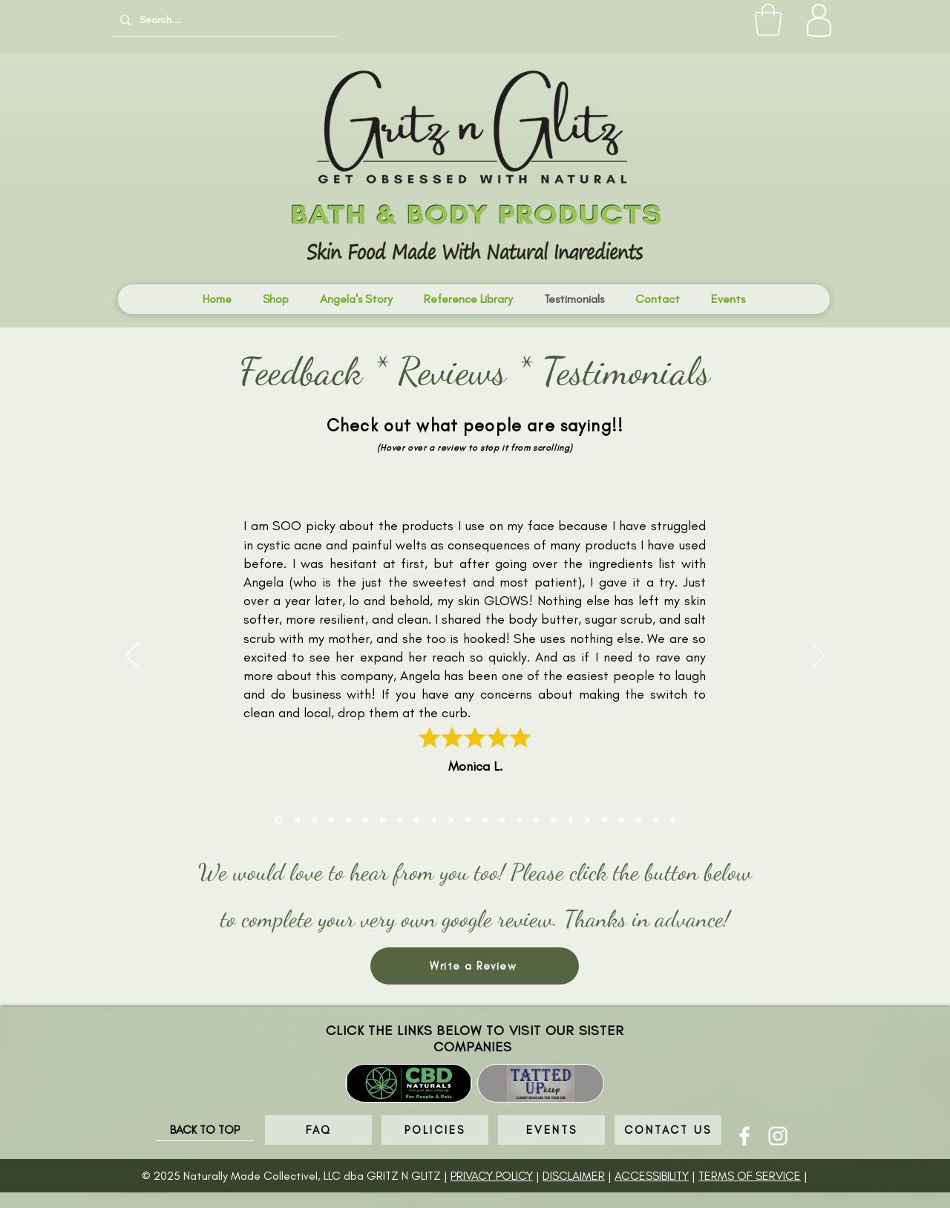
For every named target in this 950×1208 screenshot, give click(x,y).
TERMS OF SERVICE (749, 1176)
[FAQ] (318, 1130)
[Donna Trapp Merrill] (450, 820)
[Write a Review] (474, 966)
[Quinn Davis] (536, 820)
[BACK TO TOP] (205, 1130)
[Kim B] (621, 820)
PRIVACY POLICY (492, 1176)
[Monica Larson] (279, 820)
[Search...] (223, 20)
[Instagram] (777, 1136)
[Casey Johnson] (553, 820)
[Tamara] (416, 820)
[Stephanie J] (348, 820)
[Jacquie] (519, 820)
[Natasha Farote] (382, 820)
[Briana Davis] (433, 820)
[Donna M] (655, 820)
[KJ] (331, 820)
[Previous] (132, 656)
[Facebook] (744, 1136)
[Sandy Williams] (570, 820)
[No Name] (502, 820)
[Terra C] (297, 820)
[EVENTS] (551, 1130)
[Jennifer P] (638, 820)
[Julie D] (468, 820)
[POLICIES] (434, 1130)
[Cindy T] (314, 820)
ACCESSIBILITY (652, 1176)
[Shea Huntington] (399, 820)
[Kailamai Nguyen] (365, 820)
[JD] (485, 820)
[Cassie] (604, 820)
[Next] (818, 656)
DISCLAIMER (574, 1176)
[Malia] (587, 820)
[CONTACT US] (668, 1130)
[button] (768, 20)
